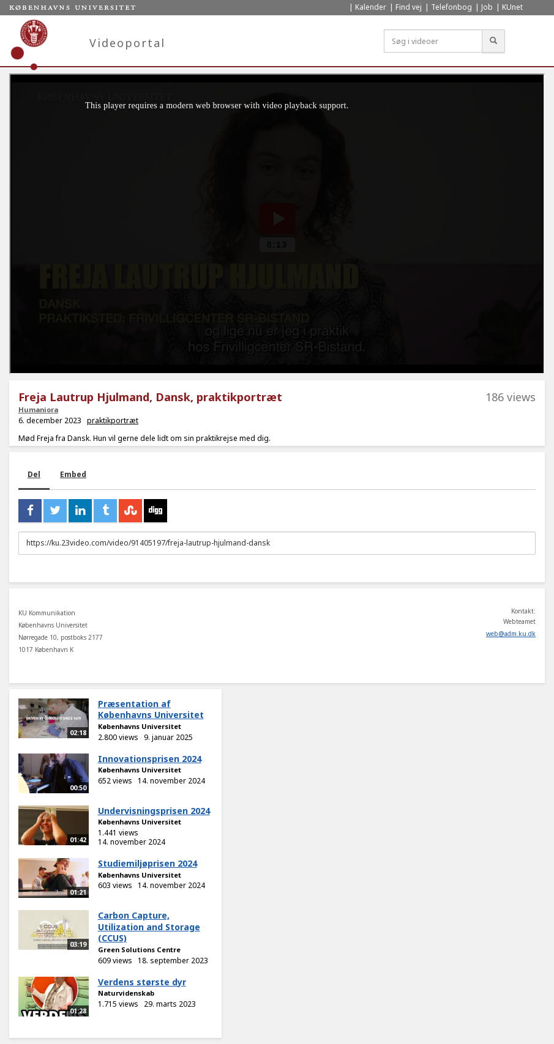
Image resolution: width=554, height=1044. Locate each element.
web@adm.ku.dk (511, 633)
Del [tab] (34, 474)
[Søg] (493, 41)
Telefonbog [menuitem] (451, 7)
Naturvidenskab (126, 993)
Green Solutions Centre (139, 949)
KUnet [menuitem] (512, 7)
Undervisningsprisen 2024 (154, 810)
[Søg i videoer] (433, 41)
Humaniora (38, 409)
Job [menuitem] (487, 7)
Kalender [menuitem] (370, 7)
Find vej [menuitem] (408, 7)
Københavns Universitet (139, 726)
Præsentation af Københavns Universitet (151, 709)
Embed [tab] (73, 474)
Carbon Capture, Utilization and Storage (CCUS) (149, 926)
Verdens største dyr (142, 982)
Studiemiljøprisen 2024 (147, 863)
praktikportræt (112, 420)
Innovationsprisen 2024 (149, 758)
